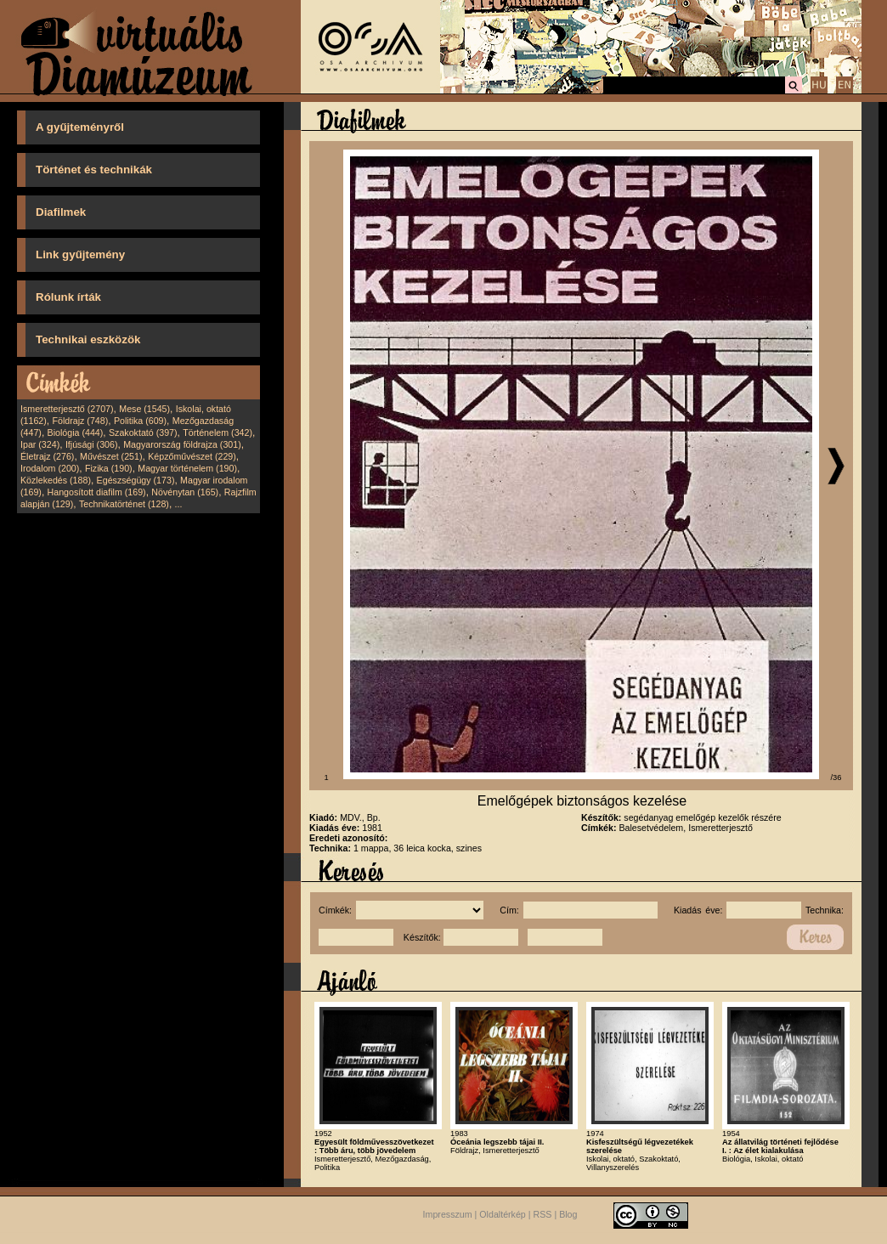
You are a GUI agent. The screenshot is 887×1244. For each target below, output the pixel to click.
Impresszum (447, 1214)
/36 (836, 777)
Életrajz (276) (47, 456)
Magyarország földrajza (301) (182, 444)
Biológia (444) (76, 432)
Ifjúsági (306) (91, 444)
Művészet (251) (111, 456)
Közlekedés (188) (55, 480)
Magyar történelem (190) (187, 468)
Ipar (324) (39, 444)
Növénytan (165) (184, 492)
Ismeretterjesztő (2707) (67, 409)
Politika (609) (140, 421)
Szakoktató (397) (143, 432)
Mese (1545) (144, 409)
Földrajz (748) (80, 421)
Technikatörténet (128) (124, 504)
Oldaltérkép (502, 1214)
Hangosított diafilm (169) (97, 492)
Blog (568, 1214)
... (179, 504)
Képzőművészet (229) (192, 456)
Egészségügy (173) (136, 480)
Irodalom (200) (49, 468)
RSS (543, 1214)
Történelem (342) (217, 432)
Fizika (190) (109, 468)
